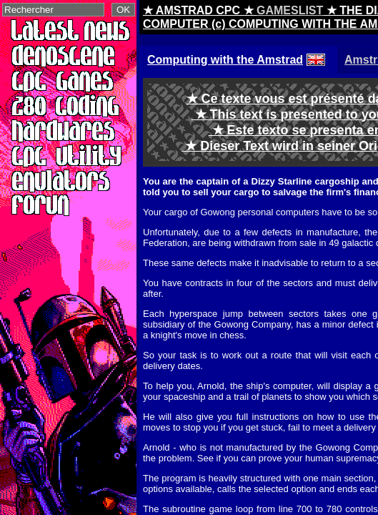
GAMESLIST (290, 10)
